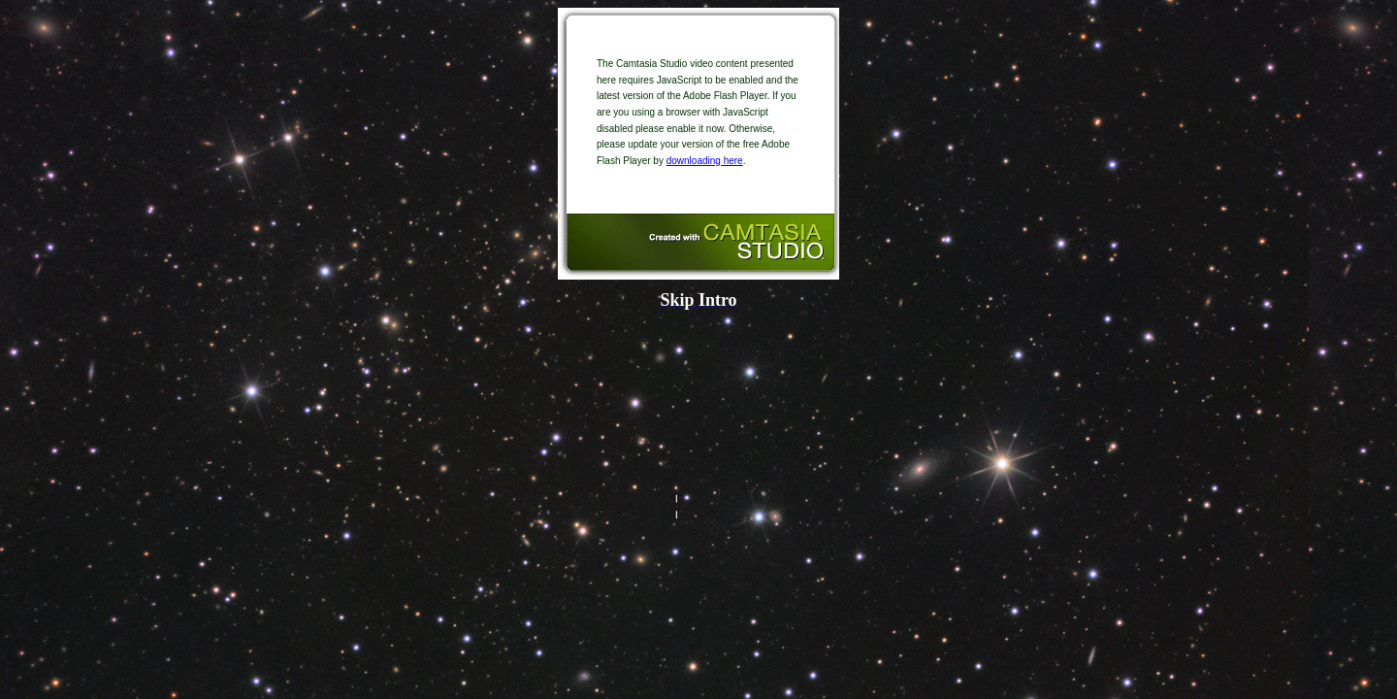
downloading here (704, 160)
